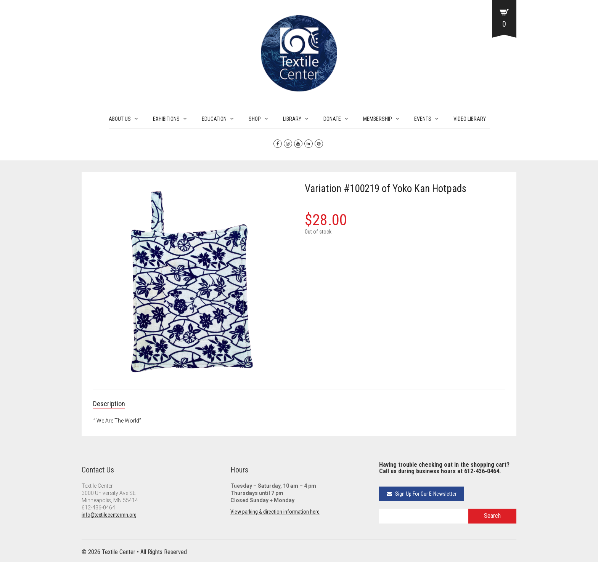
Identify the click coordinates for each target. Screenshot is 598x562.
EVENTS (422, 119)
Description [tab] (109, 404)
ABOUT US (120, 119)
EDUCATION (214, 119)
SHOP (255, 119)
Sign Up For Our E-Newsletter (422, 494)
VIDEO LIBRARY (469, 119)
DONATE (332, 119)
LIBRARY (292, 119)
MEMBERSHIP (377, 119)
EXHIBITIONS (166, 119)
